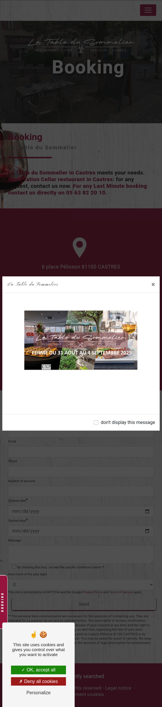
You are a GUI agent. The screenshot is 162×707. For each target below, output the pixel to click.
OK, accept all (38, 669)
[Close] (153, 284)
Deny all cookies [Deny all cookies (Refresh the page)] (38, 681)
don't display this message (128, 422)
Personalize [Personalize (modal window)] (38, 692)
